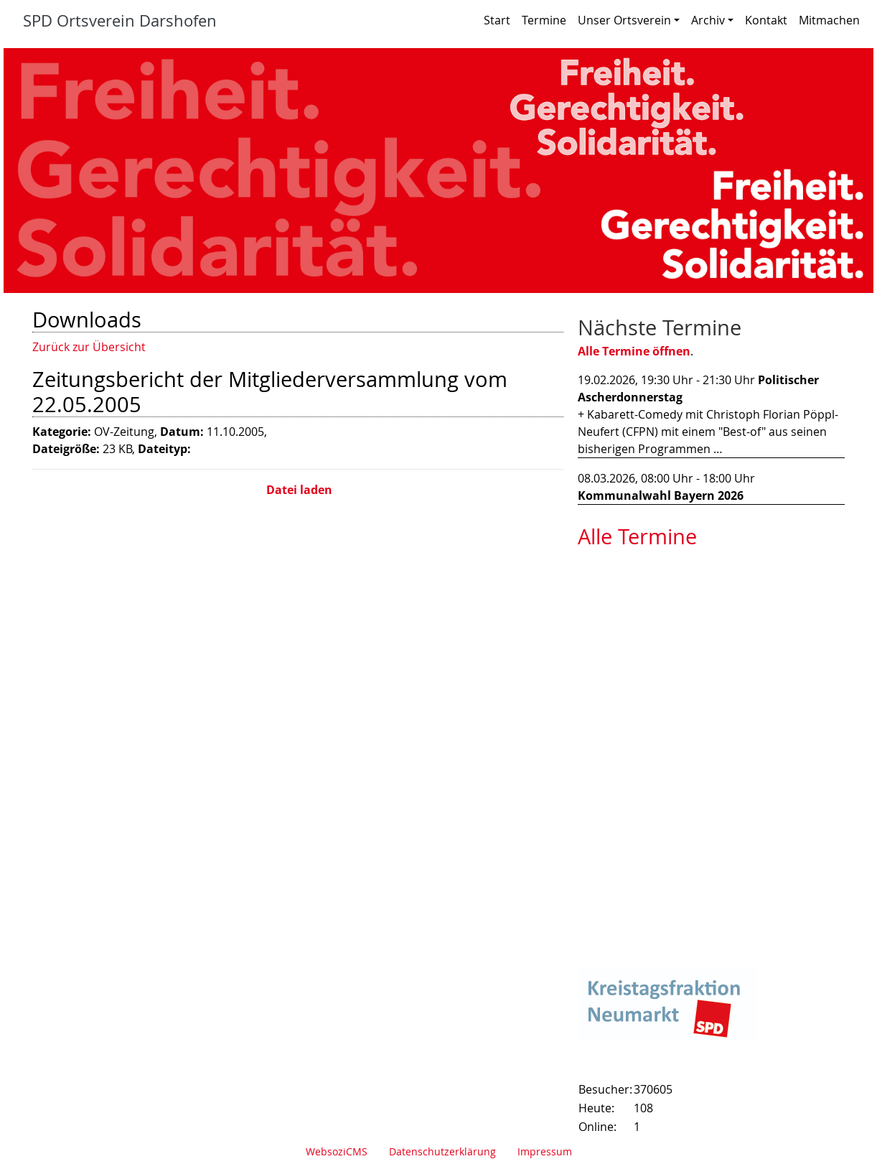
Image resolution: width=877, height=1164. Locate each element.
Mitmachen (829, 20)
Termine (544, 20)
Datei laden (297, 490)
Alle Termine (637, 536)
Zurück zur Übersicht (89, 347)
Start (497, 20)
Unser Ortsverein (629, 20)
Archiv (712, 20)
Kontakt (766, 20)
